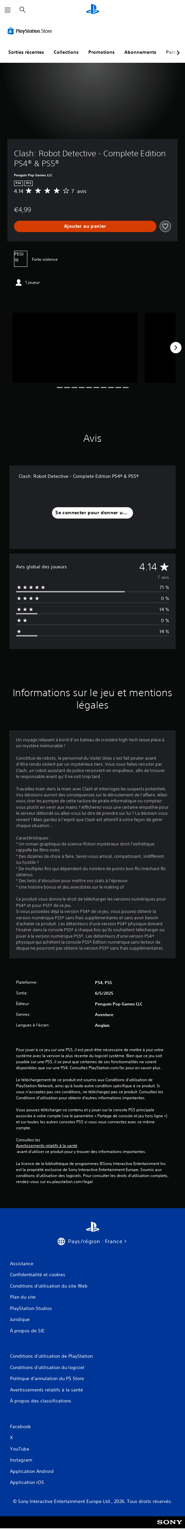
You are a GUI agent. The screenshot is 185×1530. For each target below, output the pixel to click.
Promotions (101, 52)
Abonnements (140, 52)
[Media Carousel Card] (74, 348)
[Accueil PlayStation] (92, 10)
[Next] (175, 347)
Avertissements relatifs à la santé (46, 1145)
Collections (66, 52)
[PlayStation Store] (31, 30)
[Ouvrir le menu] (7, 10)
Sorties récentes (26, 52)
